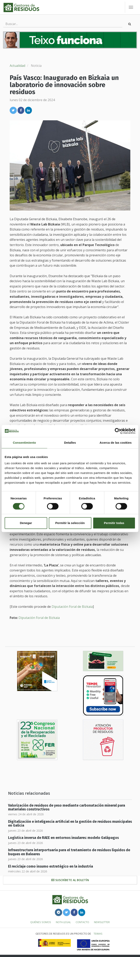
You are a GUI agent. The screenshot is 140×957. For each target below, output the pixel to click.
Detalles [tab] (70, 442)
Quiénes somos (40, 922)
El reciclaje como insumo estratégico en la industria (50, 866)
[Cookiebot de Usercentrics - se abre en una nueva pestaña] (117, 431)
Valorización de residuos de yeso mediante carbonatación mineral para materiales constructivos (66, 807)
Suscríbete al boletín (70, 880)
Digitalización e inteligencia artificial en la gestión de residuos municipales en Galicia (70, 824)
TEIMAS (98, 933)
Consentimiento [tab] (24, 442)
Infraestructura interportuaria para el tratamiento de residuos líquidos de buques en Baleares (69, 852)
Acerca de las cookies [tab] (116, 442)
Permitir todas (114, 523)
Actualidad (17, 65)
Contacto (82, 922)
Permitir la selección (70, 523)
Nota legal (63, 922)
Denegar (26, 523)
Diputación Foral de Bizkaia (72, 606)
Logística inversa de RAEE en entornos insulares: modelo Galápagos (63, 838)
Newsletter (102, 922)
